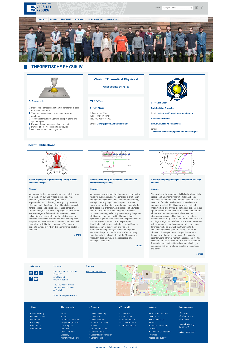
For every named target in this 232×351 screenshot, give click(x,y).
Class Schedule (127, 319)
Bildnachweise (186, 316)
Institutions (35, 325)
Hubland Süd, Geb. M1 (96, 271)
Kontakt (58, 266)
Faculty (42, 19)
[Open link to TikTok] (36, 273)
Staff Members (67, 331)
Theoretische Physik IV (57, 66)
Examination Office (98, 328)
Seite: (181, 332)
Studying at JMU (38, 316)
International (36, 328)
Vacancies (65, 328)
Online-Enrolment (127, 322)
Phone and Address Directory (158, 315)
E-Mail (59, 290)
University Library (97, 313)
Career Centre (96, 338)
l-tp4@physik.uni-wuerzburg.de (113, 124)
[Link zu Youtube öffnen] (36, 279)
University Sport (97, 319)
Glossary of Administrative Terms (70, 337)
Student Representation (100, 335)
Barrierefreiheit (130, 347)
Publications (95, 19)
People (54, 19)
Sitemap (183, 313)
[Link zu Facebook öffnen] (31, 279)
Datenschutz (114, 347)
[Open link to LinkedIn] (41, 273)
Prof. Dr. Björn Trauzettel (162, 108)
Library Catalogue (127, 325)
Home (33, 307)
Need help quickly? (158, 338)
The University (37, 313)
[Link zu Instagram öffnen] (31, 273)
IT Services (95, 316)
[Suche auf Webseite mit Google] (177, 8)
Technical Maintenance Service (160, 333)
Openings (111, 19)
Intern (157, 7)
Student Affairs (96, 331)
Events (63, 316)
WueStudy (124, 313)
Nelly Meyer (98, 108)
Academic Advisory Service (98, 324)
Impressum (100, 347)
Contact (153, 307)
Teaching (66, 19)
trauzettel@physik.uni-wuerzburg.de (176, 113)
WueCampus (125, 316)
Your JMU (124, 307)
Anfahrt (91, 266)
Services (94, 307)
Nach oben (184, 319)
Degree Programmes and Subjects (70, 324)
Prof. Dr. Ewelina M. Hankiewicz (166, 124)
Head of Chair (160, 103)
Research (80, 19)
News (63, 313)
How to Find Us (156, 319)
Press (152, 322)
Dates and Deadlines (70, 319)
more (78, 235)
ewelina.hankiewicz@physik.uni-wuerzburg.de (176, 131)
